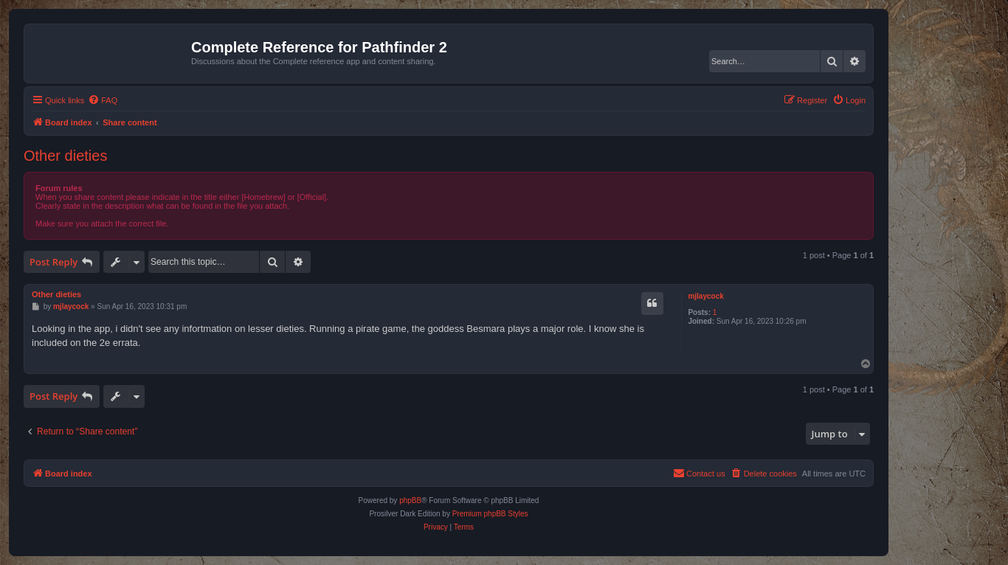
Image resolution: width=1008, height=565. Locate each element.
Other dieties (65, 156)
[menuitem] (102, 100)
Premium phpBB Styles (490, 514)
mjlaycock (705, 296)
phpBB (410, 500)
